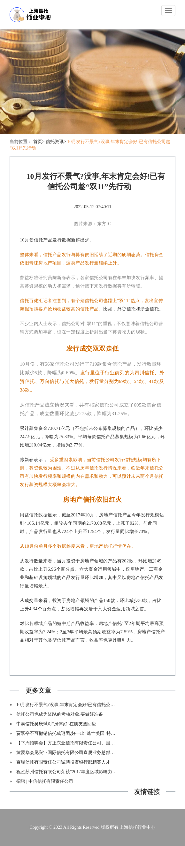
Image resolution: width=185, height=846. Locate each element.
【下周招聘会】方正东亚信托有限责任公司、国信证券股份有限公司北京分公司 (94, 743)
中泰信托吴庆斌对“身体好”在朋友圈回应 (56, 723)
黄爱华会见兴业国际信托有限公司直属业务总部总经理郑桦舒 (76, 752)
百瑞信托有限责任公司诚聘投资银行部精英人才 (63, 762)
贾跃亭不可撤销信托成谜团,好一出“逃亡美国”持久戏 (68, 733)
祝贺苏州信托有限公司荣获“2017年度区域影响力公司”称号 (74, 771)
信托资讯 (55, 141)
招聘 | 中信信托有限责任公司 (44, 781)
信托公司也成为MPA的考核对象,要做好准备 (59, 714)
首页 (37, 141)
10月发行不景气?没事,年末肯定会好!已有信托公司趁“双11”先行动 (80, 704)
